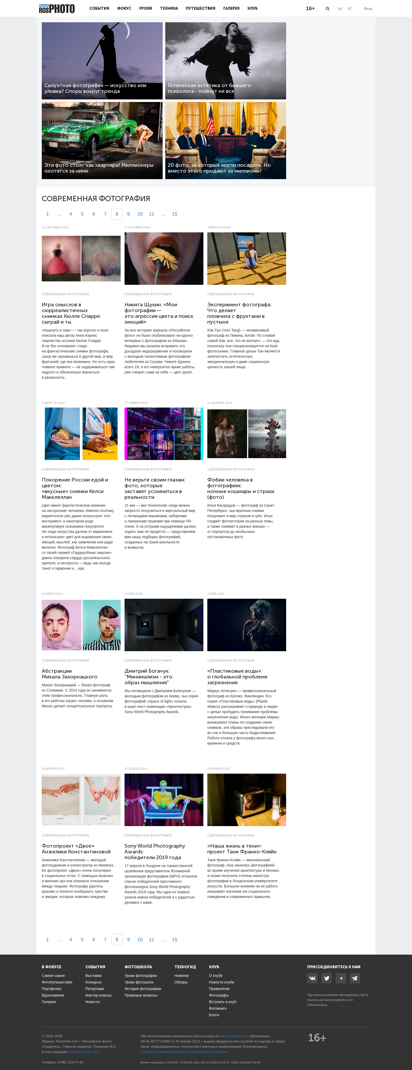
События (99, 8)
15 (174, 214)
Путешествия (200, 8)
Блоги (214, 1015)
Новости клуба (221, 982)
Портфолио (51, 989)
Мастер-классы (98, 995)
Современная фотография (65, 294)
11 (151, 214)
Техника (169, 8)
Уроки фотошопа (139, 982)
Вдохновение (53, 995)
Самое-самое (53, 975)
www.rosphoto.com (338, 1000)
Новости (92, 1002)
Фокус (124, 8)
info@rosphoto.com (84, 1052)
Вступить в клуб (222, 1002)
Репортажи (94, 989)
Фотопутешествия (57, 982)
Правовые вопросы (141, 995)
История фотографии (143, 989)
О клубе (216, 975)
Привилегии (219, 989)
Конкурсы (93, 982)
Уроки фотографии (141, 975)
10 (140, 214)
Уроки (145, 8)
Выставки (93, 975)
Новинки (181, 975)
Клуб (253, 8)
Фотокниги (218, 1008)
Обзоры (181, 982)
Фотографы (219, 995)
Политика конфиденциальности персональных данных (184, 1052)
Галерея (231, 8)
